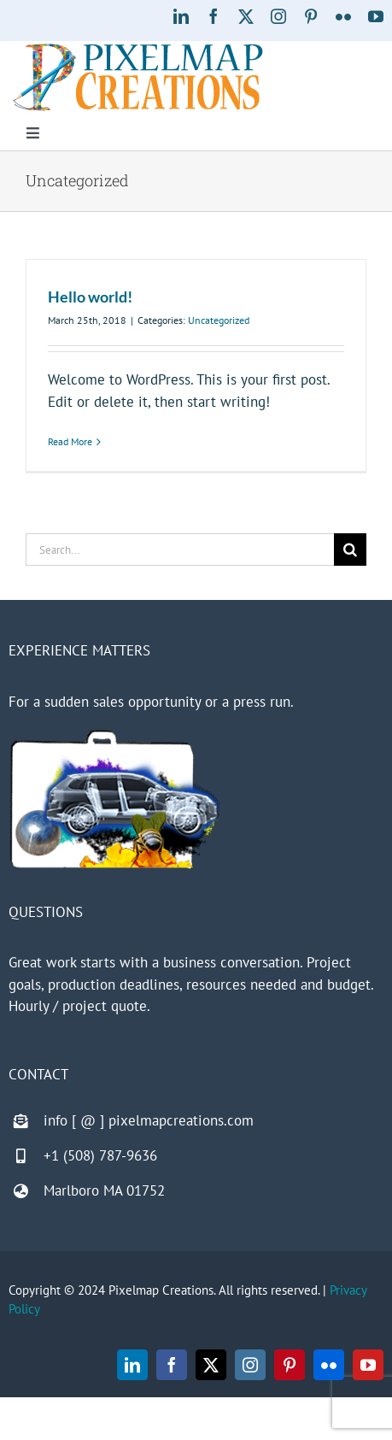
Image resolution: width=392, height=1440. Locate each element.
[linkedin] (181, 16)
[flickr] (343, 16)
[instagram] (278, 16)
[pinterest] (311, 16)
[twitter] (246, 16)
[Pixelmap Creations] (138, 47)
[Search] (350, 549)
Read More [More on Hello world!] (70, 441)
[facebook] (213, 16)
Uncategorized (218, 320)
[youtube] (375, 16)
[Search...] (180, 549)
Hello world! (90, 296)
